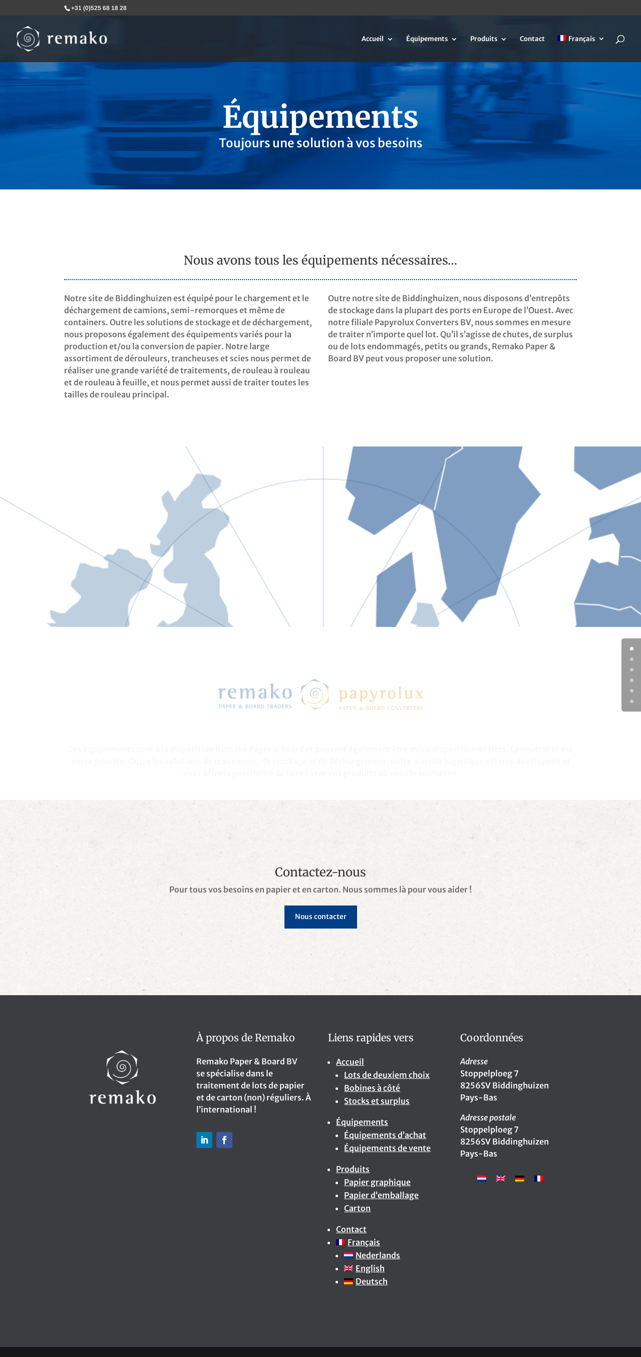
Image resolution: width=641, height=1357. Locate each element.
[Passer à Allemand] (519, 1178)
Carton (357, 1208)
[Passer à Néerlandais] (481, 1178)
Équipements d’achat (385, 1135)
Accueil (373, 39)
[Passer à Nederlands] (394, 1255)
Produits (483, 39)
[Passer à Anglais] (500, 1178)
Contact (532, 39)
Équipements (427, 39)
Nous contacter (321, 916)
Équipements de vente (387, 1148)
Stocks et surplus (377, 1101)
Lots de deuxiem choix (387, 1075)
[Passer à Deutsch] (394, 1281)
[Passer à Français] (538, 1178)
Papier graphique (377, 1182)
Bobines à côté (372, 1088)
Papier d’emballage (381, 1195)
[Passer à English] (394, 1268)
